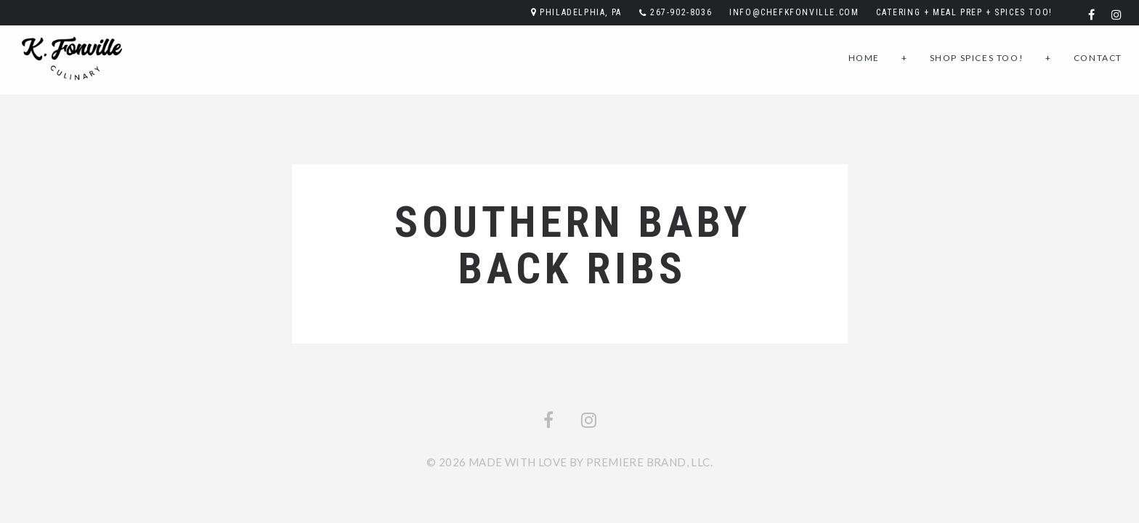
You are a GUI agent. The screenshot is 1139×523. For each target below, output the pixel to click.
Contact (1098, 57)
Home (864, 57)
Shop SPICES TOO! (977, 57)
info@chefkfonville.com (794, 12)
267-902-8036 (681, 12)
